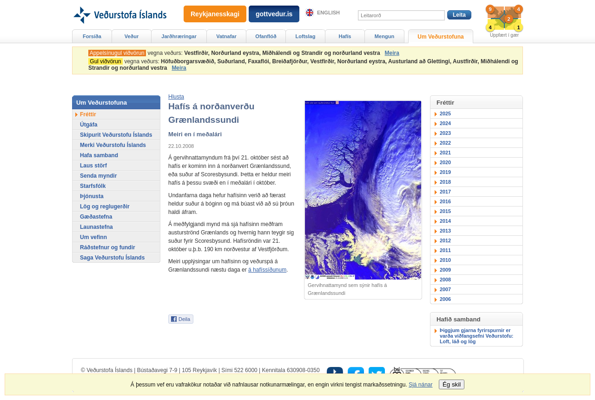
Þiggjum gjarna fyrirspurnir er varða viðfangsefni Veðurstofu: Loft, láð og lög (476, 335)
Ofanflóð (265, 36)
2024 (445, 123)
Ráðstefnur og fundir (107, 247)
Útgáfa (88, 124)
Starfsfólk (93, 186)
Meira (392, 53)
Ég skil (452, 384)
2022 (445, 143)
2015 (445, 211)
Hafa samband (99, 155)
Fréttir (88, 114)
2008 (445, 279)
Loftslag (306, 36)
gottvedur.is (274, 14)
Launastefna (96, 227)
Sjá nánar (420, 384)
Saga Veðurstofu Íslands (112, 257)
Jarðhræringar (178, 36)
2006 (445, 299)
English (328, 12)
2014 (445, 221)
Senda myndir (98, 176)
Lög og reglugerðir (105, 206)
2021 (445, 152)
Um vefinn (93, 237)
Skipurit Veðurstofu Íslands (116, 135)
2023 (445, 133)
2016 (445, 201)
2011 (445, 250)
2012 (445, 240)
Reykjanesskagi (215, 14)
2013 (445, 230)
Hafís (345, 36)
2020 (445, 162)
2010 (445, 260)
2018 (445, 182)
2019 (445, 172)
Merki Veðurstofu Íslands (113, 145)
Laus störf (93, 165)
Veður (132, 36)
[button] (176, 96)
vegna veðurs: (235, 53)
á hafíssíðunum (267, 270)
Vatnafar (226, 36)
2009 (445, 270)
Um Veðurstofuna (440, 36)
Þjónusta (92, 196)
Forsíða (92, 36)
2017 (445, 191)
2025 (445, 113)
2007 (445, 289)
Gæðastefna (96, 216)
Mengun (384, 36)
